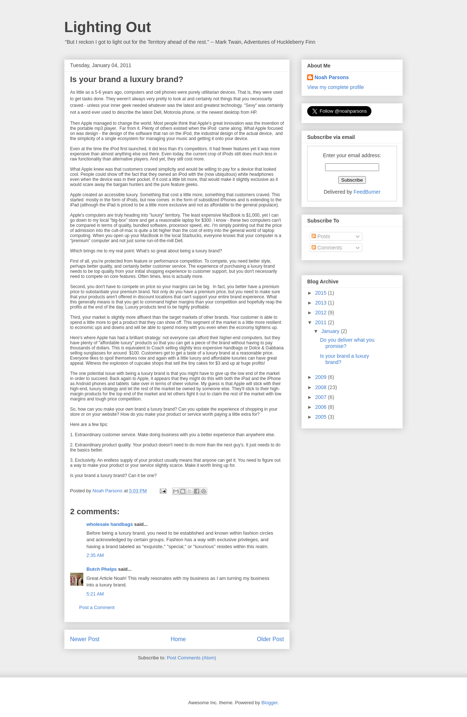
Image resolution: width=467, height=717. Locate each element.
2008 (321, 387)
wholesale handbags (109, 524)
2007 (321, 397)
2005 (321, 417)
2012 (321, 312)
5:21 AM (95, 594)
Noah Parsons (331, 77)
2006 (321, 407)
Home (178, 639)
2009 (321, 377)
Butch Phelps (101, 569)
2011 (321, 322)
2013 (321, 303)
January (331, 331)
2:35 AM (95, 555)
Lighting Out (107, 27)
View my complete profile (335, 87)
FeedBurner (367, 192)
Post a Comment (97, 607)
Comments (327, 248)
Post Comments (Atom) (191, 657)
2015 (321, 293)
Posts (321, 236)
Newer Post (85, 639)
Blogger (269, 702)
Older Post (270, 639)
